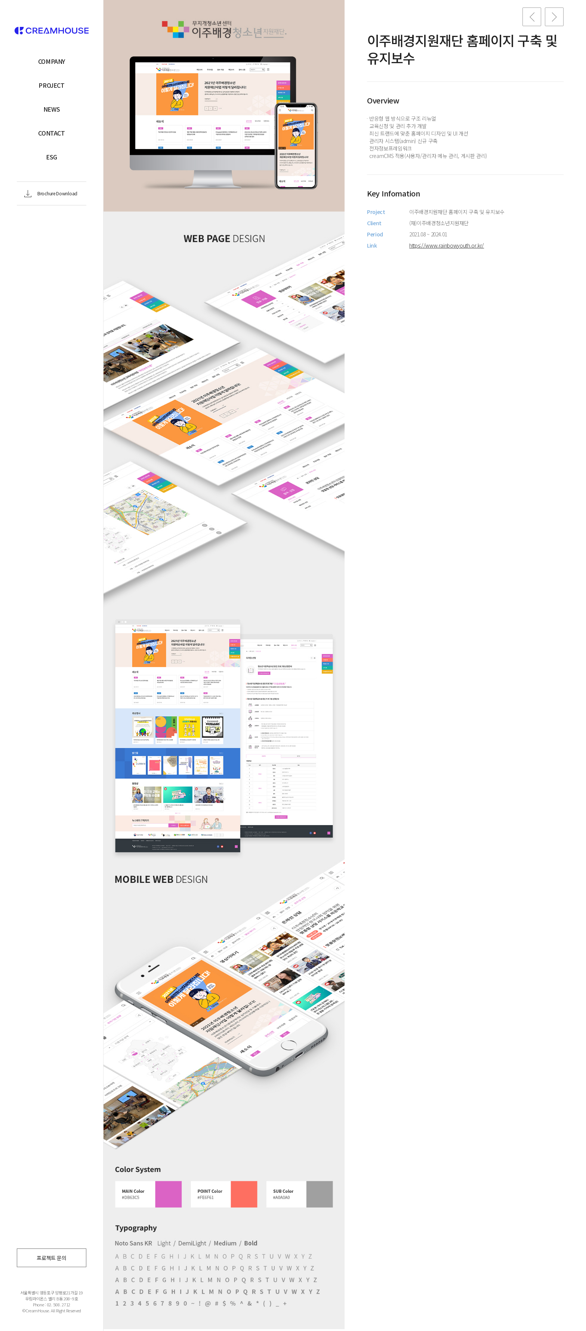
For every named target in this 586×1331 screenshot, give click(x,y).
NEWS (51, 109)
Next (554, 16)
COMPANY (51, 61)
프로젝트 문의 (52, 1258)
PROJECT (51, 85)
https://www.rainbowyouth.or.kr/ (446, 245)
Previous (531, 16)
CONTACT (51, 133)
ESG (51, 157)
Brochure (57, 193)
